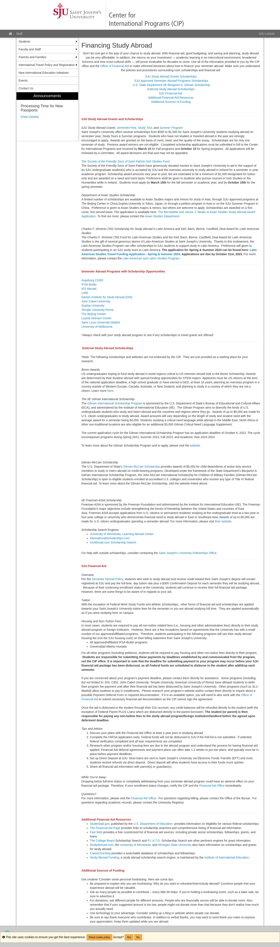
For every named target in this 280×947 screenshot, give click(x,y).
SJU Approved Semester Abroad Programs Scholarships (171, 80)
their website (223, 521)
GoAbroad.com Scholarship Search (113, 542)
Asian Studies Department (162, 216)
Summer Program (171, 127)
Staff (19, 33)
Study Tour (145, 127)
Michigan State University (174, 844)
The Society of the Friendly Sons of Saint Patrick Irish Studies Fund (126, 161)
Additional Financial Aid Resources (171, 97)
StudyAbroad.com (101, 844)
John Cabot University (96, 301)
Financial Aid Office (211, 785)
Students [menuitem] (24, 41)
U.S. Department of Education (153, 823)
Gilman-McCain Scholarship (141, 466)
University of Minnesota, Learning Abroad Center (122, 534)
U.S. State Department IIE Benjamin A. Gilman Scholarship (171, 85)
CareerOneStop (100, 853)
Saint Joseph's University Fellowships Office (187, 553)
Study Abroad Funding (104, 857)
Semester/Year (126, 127)
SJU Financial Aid (171, 93)
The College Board (102, 840)
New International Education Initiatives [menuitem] (44, 72)
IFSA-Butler (89, 284)
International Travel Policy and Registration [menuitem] (47, 65)
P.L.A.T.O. (154, 840)
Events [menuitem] (23, 80)
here (110, 390)
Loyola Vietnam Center (96, 318)
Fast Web (96, 832)
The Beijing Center (94, 314)
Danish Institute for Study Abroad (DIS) (107, 297)
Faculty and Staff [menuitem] (30, 49)
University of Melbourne (97, 326)
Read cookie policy (99, 937)
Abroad (92, 288)
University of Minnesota (135, 844)
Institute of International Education (226, 857)
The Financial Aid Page (105, 828)
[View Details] (30, 116)
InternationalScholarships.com (110, 538)
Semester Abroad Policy (107, 579)
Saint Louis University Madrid (101, 322)
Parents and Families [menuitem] (32, 57)
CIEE (85, 293)
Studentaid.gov (99, 823)
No (138, 937)
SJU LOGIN (267, 33)
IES (84, 288)
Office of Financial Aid (114, 66)
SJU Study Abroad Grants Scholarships (171, 76)
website (195, 445)
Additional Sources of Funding (171, 101)
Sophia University (93, 305)
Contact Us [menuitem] (26, 88)
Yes (129, 937)
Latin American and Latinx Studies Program (150, 258)
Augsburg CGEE (92, 280)
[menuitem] (47, 116)
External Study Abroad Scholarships (171, 89)
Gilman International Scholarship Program (114, 403)
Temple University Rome (98, 309)
